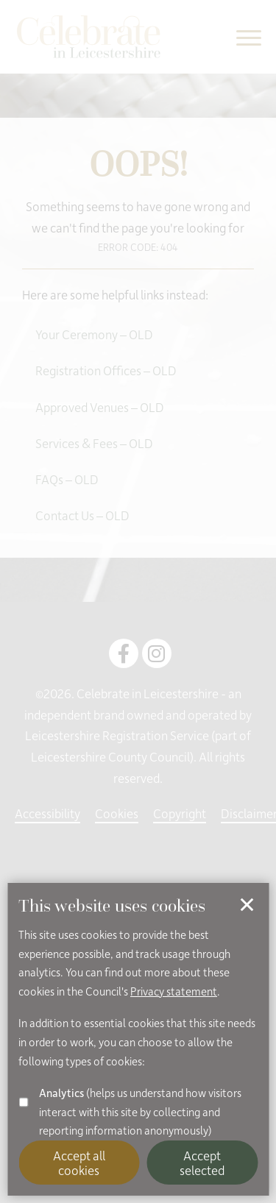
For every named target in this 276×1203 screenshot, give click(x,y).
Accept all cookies (79, 1162)
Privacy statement (173, 991)
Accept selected (202, 1162)
